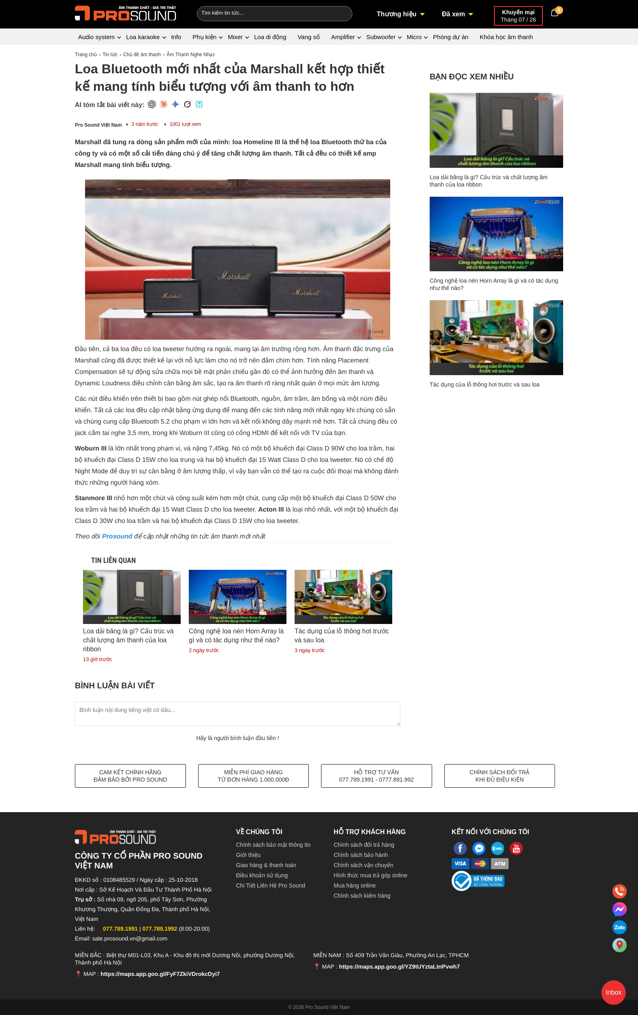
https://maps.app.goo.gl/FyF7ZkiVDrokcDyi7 (160, 974)
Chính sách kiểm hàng (362, 895)
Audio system (96, 36)
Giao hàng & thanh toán (266, 865)
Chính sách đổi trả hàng (364, 844)
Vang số (308, 36)
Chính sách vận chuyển (363, 865)
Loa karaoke (143, 36)
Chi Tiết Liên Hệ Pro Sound (270, 885)
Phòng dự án (450, 36)
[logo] (126, 12)
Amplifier (343, 36)
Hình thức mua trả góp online (370, 875)
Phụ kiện (204, 36)
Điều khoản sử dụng (262, 875)
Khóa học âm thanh (506, 36)
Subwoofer (380, 36)
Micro (414, 36)
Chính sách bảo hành (361, 855)
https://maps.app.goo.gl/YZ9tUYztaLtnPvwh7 (399, 966)
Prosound (118, 536)
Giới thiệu (248, 855)
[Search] (341, 13)
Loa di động (270, 36)
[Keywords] (259, 13)
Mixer (235, 36)
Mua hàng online (355, 885)
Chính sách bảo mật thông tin (273, 844)
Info (176, 36)
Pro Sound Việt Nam (98, 125)
